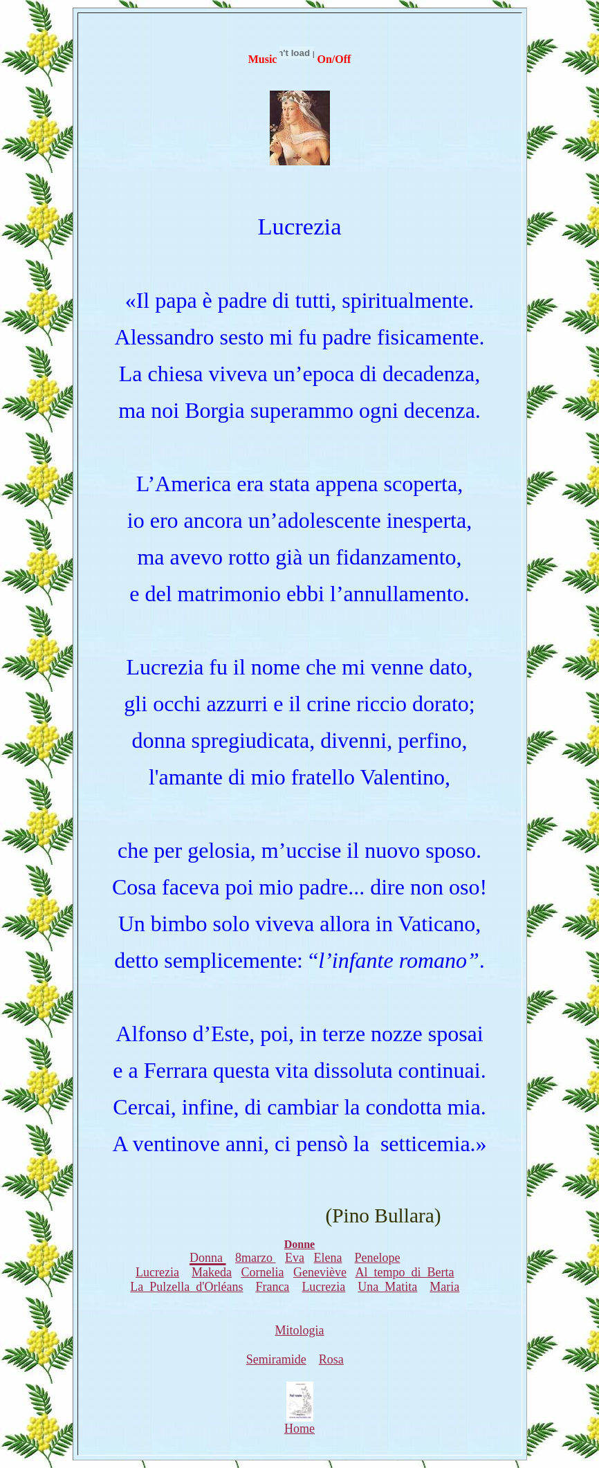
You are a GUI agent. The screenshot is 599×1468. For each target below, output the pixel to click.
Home (299, 1423)
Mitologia (299, 1330)
